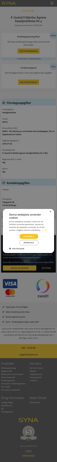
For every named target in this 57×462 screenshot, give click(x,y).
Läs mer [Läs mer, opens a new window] (44, 230)
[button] (16, 249)
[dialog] (28, 231)
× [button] (50, 212)
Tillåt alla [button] (29, 236)
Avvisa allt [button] (29, 243)
